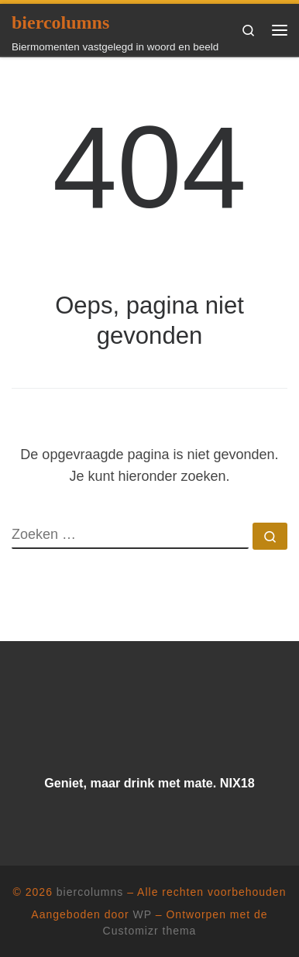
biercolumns (90, 892)
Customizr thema (150, 930)
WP (142, 914)
